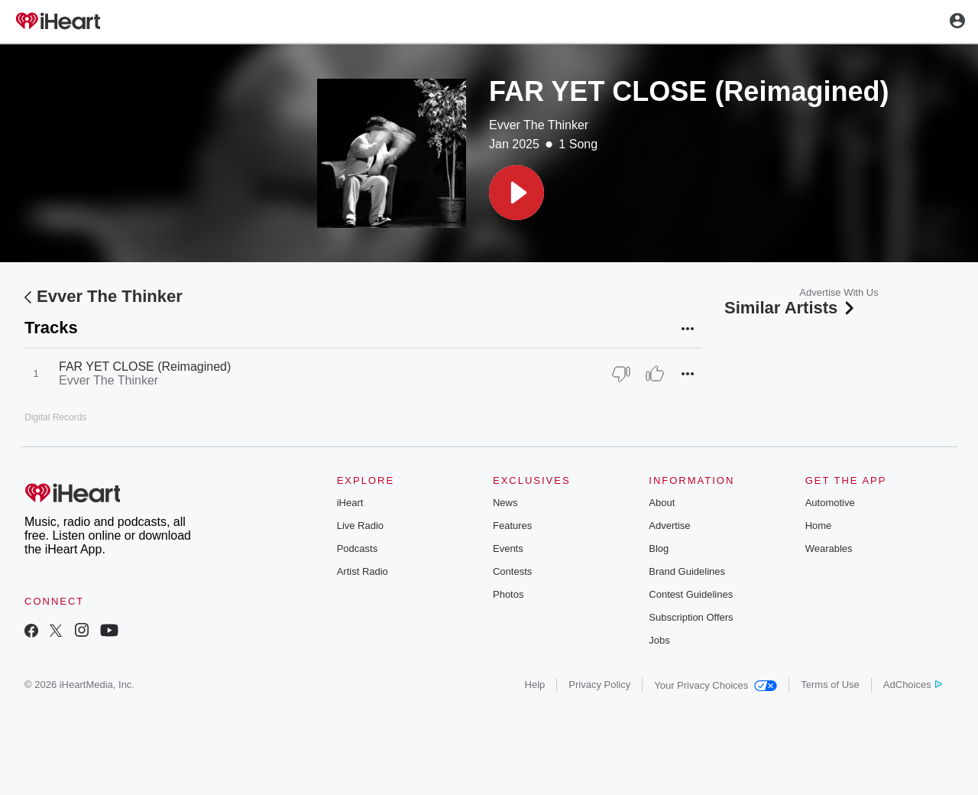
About (662, 502)
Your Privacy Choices (715, 685)
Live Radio (360, 525)
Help (535, 684)
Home (818, 525)
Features (512, 525)
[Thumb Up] (655, 374)
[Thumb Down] (621, 374)
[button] (516, 192)
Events (508, 548)
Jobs (659, 640)
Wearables (829, 548)
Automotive (830, 502)
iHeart (350, 502)
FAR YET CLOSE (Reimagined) (145, 366)
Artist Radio (362, 571)
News (505, 502)
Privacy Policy (599, 684)
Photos (508, 594)
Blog (659, 548)
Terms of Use (830, 684)
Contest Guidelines (691, 594)
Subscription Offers (691, 617)
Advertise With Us (838, 292)
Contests (512, 571)
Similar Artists (790, 307)
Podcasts (357, 548)
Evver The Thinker (538, 124)
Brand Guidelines (687, 571)
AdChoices (912, 684)
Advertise (669, 525)
